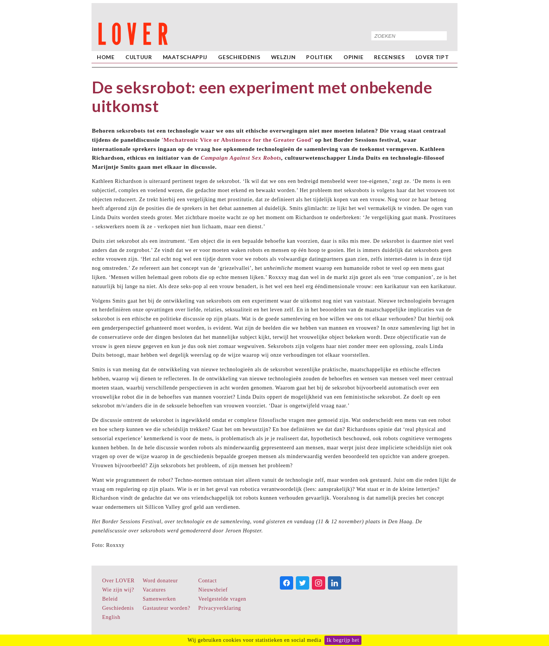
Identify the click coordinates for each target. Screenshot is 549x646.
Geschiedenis (239, 57)
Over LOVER (118, 580)
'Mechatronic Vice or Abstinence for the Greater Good (236, 139)
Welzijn (283, 57)
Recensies (389, 57)
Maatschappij (185, 57)
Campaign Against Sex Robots (241, 157)
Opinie (353, 57)
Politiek (319, 57)
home (106, 57)
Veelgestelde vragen (222, 599)
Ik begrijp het (343, 640)
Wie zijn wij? (118, 590)
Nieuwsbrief (213, 590)
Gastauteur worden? (166, 608)
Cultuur (138, 57)
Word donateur (160, 580)
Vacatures (154, 590)
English (111, 617)
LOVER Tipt (432, 57)
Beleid (110, 599)
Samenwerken (159, 599)
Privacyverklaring (219, 608)
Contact (207, 580)
